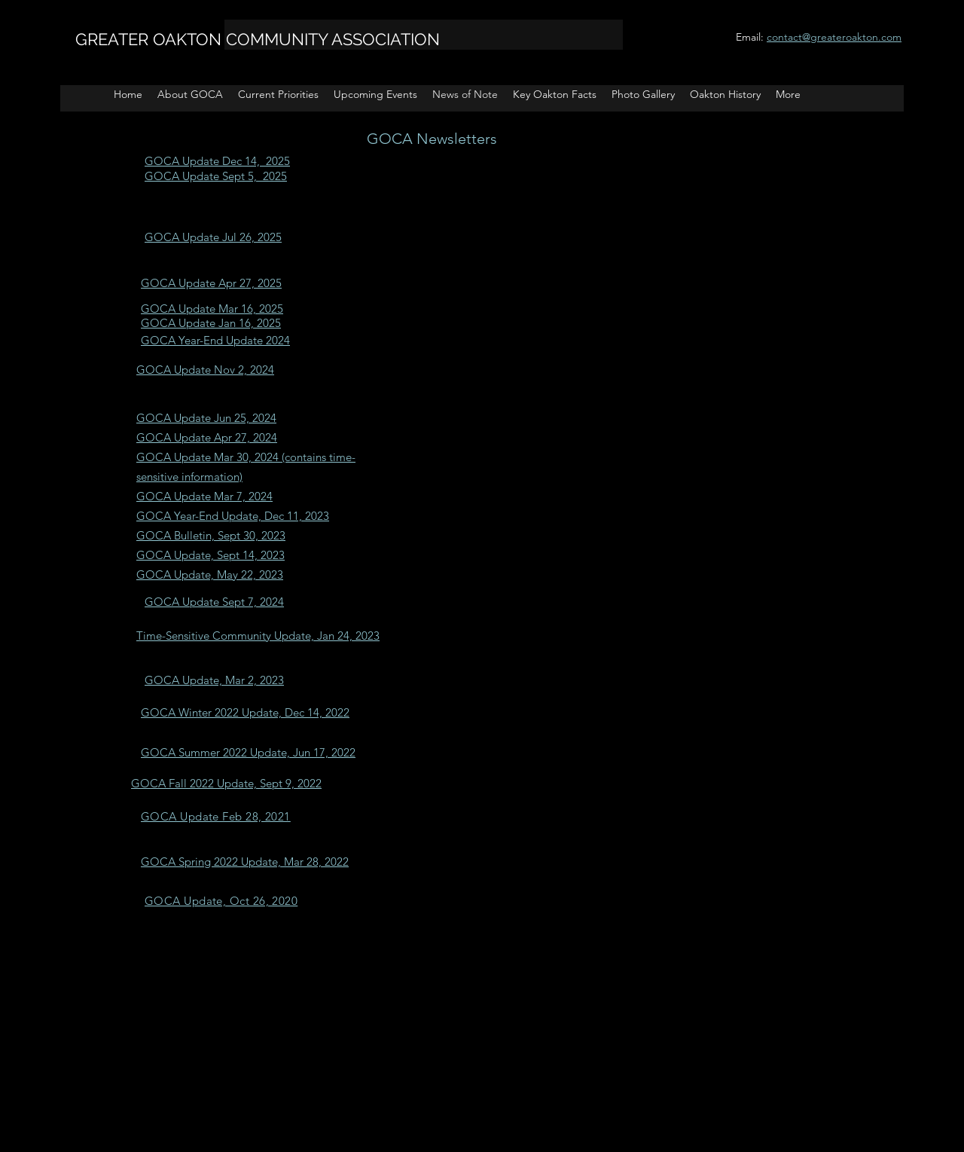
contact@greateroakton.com (834, 37)
